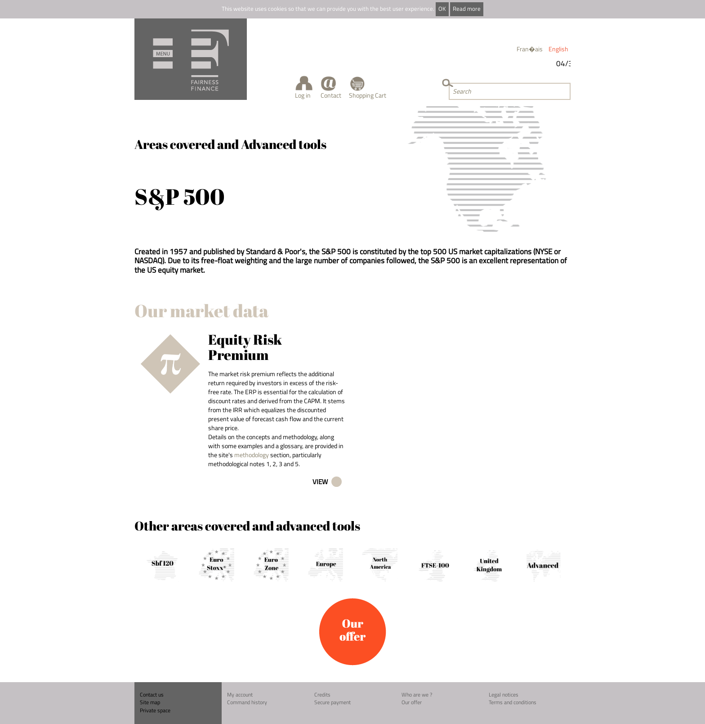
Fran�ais (530, 49)
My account (240, 694)
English (558, 49)
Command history (247, 702)
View (320, 482)
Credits (322, 694)
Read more (467, 8)
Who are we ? (417, 694)
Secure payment (332, 702)
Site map (150, 702)
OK (442, 8)
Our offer (412, 702)
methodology (251, 454)
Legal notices (503, 694)
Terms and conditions (512, 702)
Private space (155, 710)
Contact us (152, 694)
